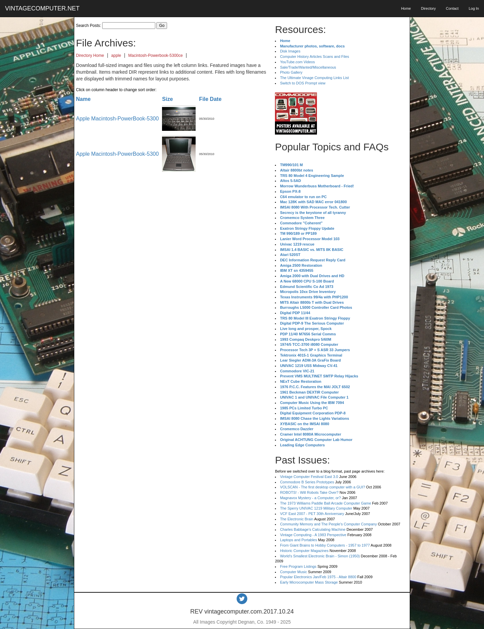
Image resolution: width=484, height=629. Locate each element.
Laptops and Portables (298, 540)
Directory (428, 8)
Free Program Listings (298, 566)
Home (406, 8)
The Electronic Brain (296, 519)
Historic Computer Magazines (304, 551)
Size (167, 99)
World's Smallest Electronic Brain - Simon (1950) (320, 556)
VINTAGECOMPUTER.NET (42, 8)
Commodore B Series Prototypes (307, 482)
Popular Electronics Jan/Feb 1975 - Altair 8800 (318, 577)
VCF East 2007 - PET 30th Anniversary (312, 514)
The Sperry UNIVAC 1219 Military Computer (316, 508)
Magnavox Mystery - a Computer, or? (310, 498)
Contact (452, 8)
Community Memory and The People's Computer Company (328, 524)
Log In (474, 8)
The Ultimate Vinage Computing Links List (314, 78)
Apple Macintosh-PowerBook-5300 (117, 118)
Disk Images (290, 51)
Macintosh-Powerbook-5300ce (155, 55)
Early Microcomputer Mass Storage (309, 582)
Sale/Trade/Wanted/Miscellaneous (308, 67)
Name (83, 99)
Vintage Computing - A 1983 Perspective (313, 535)
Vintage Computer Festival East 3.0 (309, 477)
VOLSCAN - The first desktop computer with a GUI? (322, 487)
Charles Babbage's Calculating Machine (313, 529)
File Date (210, 99)
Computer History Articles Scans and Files (314, 56)
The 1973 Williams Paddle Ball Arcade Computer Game (325, 503)
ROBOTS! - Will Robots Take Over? (309, 492)
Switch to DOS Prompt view (302, 83)
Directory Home (90, 55)
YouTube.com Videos (297, 62)
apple (116, 55)
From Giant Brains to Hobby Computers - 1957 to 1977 (325, 545)
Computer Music (293, 572)
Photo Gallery (291, 72)
